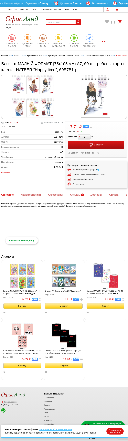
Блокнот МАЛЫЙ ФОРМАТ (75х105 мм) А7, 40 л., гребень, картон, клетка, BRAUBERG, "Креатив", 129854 (105, 292)
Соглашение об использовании (55, 429)
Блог (67, 9)
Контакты (58, 9)
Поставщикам (45, 9)
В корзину (96, 145)
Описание (7, 194)
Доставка (24, 9)
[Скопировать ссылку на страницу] (98, 153)
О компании (12, 9)
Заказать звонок (8, 402)
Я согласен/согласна (114, 431)
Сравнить (73, 153)
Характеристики (31, 194)
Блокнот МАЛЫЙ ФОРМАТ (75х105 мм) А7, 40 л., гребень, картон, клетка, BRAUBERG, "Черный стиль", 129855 (63, 352)
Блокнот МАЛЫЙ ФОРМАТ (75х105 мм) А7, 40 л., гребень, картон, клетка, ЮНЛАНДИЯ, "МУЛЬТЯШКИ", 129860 (21, 292)
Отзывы (75, 194)
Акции (74, 9)
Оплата (34, 9)
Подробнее (5, 172)
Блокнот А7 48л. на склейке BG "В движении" (63, 291)
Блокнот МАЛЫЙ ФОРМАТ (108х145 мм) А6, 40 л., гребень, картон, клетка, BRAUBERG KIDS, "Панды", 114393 (21, 352)
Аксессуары (55, 194)
